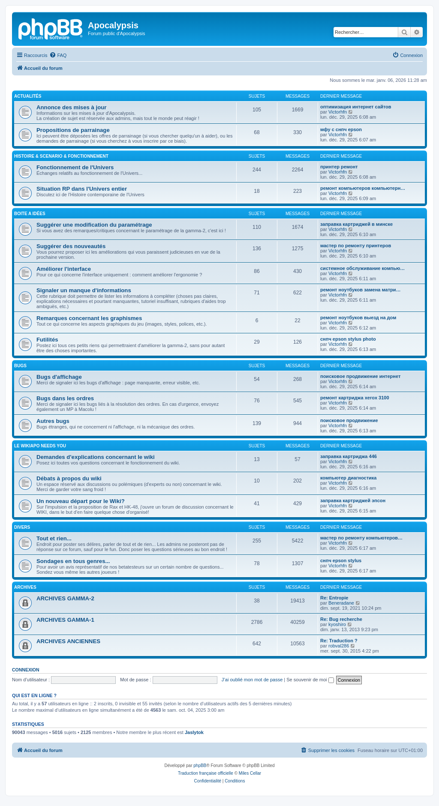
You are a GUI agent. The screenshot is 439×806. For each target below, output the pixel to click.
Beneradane (341, 602)
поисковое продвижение (349, 420)
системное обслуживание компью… (362, 268)
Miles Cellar (250, 773)
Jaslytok (194, 732)
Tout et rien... (54, 538)
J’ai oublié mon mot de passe (252, 679)
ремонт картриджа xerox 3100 (354, 397)
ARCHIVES (25, 587)
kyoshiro (337, 624)
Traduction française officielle (205, 773)
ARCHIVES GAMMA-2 (65, 598)
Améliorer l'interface (63, 269)
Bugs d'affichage (59, 377)
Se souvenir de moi (310, 679)
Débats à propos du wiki (69, 478)
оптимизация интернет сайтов (355, 106)
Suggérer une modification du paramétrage (94, 225)
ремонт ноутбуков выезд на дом (358, 317)
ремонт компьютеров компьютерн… (362, 188)
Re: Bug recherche (341, 619)
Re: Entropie (334, 597)
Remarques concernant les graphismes (89, 318)
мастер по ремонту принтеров (355, 245)
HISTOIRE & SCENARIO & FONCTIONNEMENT (61, 156)
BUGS (20, 365)
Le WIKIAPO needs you (40, 445)
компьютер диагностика (348, 477)
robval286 (338, 645)
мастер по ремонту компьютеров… (361, 537)
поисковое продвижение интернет (360, 376)
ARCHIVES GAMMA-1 (65, 620)
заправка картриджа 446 (348, 456)
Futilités (47, 339)
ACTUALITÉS (27, 96)
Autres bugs (52, 421)
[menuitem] (57, 55)
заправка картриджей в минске (356, 224)
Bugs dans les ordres (65, 398)
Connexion (25, 669)
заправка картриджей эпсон (352, 500)
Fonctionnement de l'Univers (75, 167)
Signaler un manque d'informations (83, 290)
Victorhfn (337, 111)
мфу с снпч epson (341, 129)
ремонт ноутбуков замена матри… (360, 289)
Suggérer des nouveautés (70, 246)
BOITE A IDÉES (29, 213)
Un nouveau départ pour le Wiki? (80, 501)
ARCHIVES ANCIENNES (68, 641)
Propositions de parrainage (73, 130)
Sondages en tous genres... (73, 561)
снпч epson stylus (340, 560)
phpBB (199, 765)
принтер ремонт (339, 166)
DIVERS (22, 527)
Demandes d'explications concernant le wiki (95, 457)
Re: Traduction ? (339, 640)
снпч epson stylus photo (348, 339)
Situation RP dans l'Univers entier (81, 189)
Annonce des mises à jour (71, 107)
